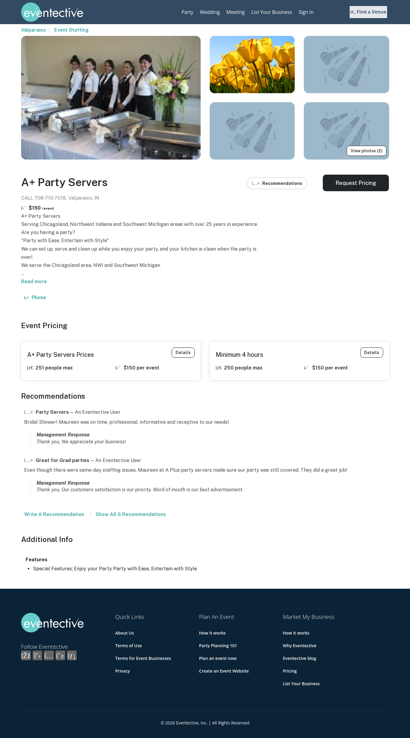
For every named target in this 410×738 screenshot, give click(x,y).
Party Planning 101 (218, 645)
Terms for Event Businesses (143, 658)
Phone (35, 297)
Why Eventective (299, 645)
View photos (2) (367, 150)
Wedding (210, 12)
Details (183, 352)
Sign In (306, 12)
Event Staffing (71, 30)
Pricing (290, 671)
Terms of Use (128, 645)
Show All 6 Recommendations (131, 514)
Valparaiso (33, 30)
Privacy (122, 671)
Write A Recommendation (54, 514)
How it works (212, 633)
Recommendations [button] (277, 183)
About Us (124, 633)
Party (187, 12)
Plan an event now (218, 658)
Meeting (235, 12)
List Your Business (271, 12)
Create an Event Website (224, 671)
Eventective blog (299, 658)
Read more (34, 281)
